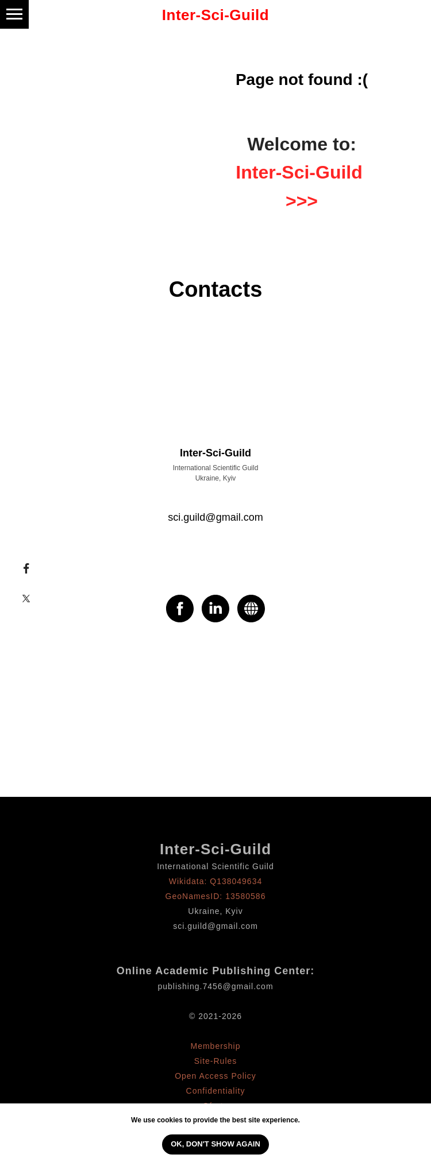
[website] (251, 608)
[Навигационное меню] (14, 14)
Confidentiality (215, 1090)
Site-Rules (215, 1061)
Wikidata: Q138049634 (215, 881)
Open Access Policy (215, 1075)
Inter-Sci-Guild (215, 849)
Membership (215, 1046)
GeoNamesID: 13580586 (216, 896)
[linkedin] (215, 608)
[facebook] (180, 608)
